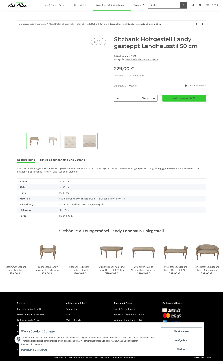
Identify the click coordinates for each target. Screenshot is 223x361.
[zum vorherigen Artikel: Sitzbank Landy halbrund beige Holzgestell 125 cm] (196, 24)
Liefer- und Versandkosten (31, 314)
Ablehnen (179, 350)
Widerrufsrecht (73, 320)
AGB (68, 314)
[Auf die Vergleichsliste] (94, 41)
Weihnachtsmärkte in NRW (128, 320)
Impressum (29, 351)
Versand (139, 75)
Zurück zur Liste (26, 23)
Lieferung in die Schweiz (30, 320)
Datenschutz (43, 351)
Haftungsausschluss (76, 325)
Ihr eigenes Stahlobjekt (29, 309)
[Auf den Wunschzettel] (102, 41)
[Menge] (130, 98)
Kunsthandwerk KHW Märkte (129, 314)
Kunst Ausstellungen (125, 309)
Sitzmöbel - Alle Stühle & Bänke (141, 59)
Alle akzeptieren (179, 334)
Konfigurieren (179, 342)
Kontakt (21, 325)
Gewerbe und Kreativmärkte (128, 325)
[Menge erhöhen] (154, 98)
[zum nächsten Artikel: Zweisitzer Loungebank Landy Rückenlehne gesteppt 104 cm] (202, 24)
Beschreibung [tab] (26, 159)
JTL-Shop (207, 357)
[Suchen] (164, 5)
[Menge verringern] (117, 98)
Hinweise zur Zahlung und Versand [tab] (62, 159)
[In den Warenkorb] (19, 34)
